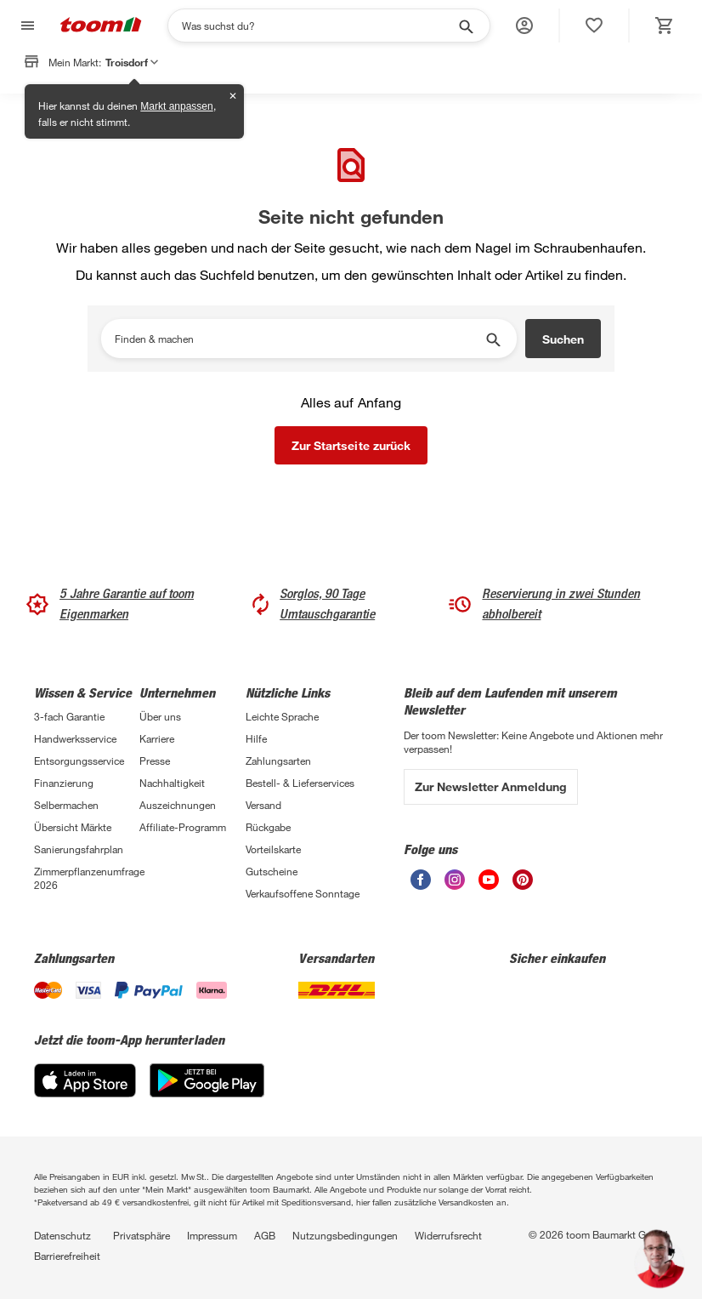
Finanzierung (63, 782)
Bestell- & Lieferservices (300, 782)
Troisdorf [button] (131, 62)
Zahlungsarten (278, 760)
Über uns (160, 716)
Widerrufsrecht (448, 1235)
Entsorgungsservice (79, 760)
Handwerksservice (75, 738)
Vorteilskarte (273, 849)
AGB (264, 1235)
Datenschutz (62, 1235)
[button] (524, 26)
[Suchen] (318, 25)
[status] (594, 26)
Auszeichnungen (177, 805)
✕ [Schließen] (233, 96)
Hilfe (256, 738)
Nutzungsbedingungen (345, 1235)
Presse (154, 760)
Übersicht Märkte (72, 827)
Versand (263, 805)
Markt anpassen (176, 106)
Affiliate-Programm (182, 827)
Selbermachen (66, 805)
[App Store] (85, 1092)
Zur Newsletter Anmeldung (491, 786)
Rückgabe (268, 827)
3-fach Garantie (69, 716)
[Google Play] (207, 1092)
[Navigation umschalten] (25, 26)
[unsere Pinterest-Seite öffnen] (522, 885)
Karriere (156, 738)
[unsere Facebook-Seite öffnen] (420, 885)
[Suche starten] (465, 25)
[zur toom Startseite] (101, 26)
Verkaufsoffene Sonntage (302, 893)
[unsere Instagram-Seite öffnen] (454, 885)
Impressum (212, 1235)
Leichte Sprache (282, 716)
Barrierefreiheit (67, 1255)
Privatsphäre (141, 1235)
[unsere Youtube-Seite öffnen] (488, 885)
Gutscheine (271, 871)
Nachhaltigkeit (172, 782)
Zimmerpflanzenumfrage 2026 (86, 878)
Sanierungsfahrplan (78, 849)
